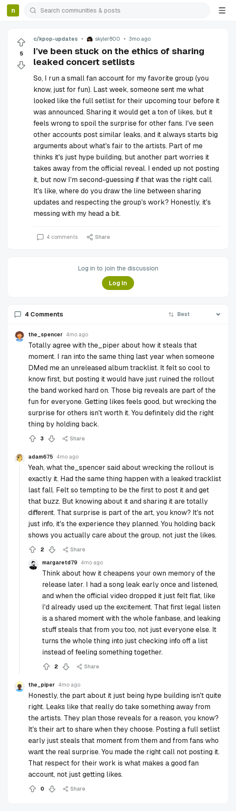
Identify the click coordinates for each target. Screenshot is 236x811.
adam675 (40, 456)
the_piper (41, 684)
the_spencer (45, 334)
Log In (118, 283)
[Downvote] (21, 65)
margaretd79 (59, 562)
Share (98, 237)
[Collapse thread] (19, 570)
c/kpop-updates (55, 39)
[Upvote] (21, 42)
